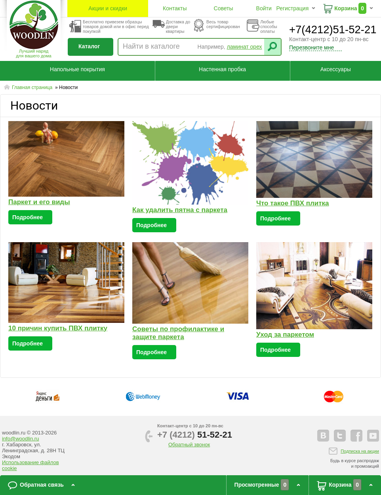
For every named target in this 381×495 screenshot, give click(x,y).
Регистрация (292, 8)
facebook (356, 436)
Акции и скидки (107, 8)
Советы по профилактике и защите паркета (178, 333)
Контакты (175, 8)
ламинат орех (244, 47)
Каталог (89, 46)
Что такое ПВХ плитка (292, 203)
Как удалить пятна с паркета (179, 210)
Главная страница (33, 87)
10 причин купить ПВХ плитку (57, 328)
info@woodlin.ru (20, 439)
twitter (340, 436)
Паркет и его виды (39, 202)
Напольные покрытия (77, 69)
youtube (373, 436)
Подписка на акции (360, 451)
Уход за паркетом (285, 334)
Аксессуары (335, 69)
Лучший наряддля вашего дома (33, 53)
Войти (264, 8)
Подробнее (27, 217)
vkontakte (323, 436)
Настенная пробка (222, 69)
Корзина (345, 8)
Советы (223, 8)
